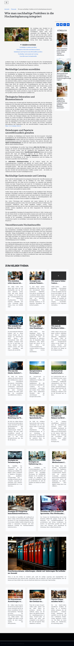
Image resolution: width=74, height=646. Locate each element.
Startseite (7, 9)
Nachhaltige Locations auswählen (28, 47)
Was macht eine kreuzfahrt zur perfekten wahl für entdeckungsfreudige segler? (64, 77)
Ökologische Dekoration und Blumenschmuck (28, 49)
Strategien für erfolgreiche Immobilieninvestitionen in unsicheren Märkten (18, 513)
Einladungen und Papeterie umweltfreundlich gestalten (28, 51)
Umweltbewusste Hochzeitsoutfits (28, 56)
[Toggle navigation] (6, 2)
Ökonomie (13, 9)
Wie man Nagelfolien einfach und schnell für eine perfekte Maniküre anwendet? (62, 103)
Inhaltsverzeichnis (29, 45)
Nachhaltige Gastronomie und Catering (28, 54)
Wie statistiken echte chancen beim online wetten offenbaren (62, 52)
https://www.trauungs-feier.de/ (13, 126)
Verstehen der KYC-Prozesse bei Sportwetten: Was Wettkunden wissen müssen (52, 513)
